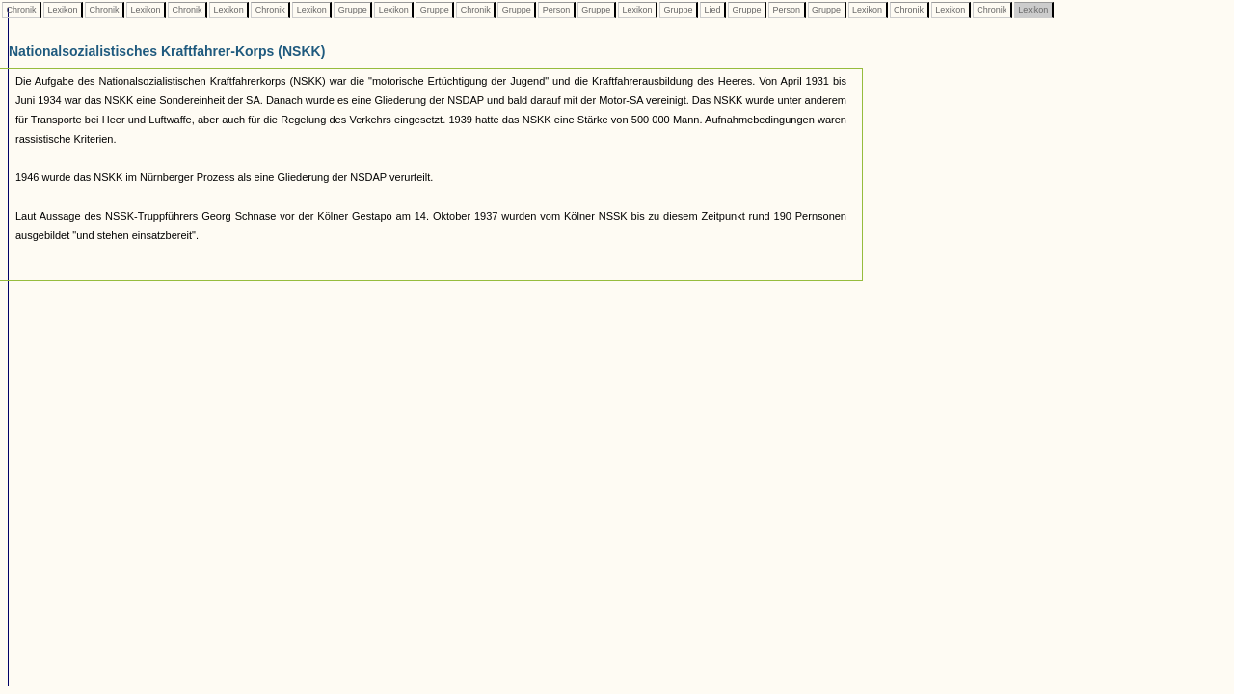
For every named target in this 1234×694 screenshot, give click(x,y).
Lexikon (62, 9)
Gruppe (352, 9)
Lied (712, 9)
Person (556, 9)
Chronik (21, 9)
